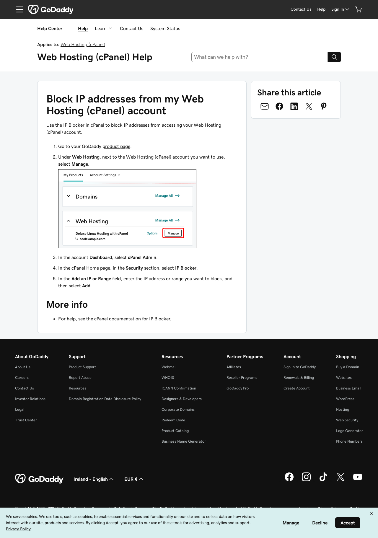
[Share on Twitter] (309, 106)
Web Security (347, 420)
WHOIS (168, 377)
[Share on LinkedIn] (294, 106)
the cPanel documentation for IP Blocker (128, 318)
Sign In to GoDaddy (300, 367)
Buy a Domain (347, 367)
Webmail (169, 367)
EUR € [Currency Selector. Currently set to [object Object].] (134, 478)
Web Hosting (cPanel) (83, 44)
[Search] (334, 57)
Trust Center (26, 420)
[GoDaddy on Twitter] (340, 480)
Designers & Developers (182, 399)
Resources (77, 388)
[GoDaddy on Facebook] (289, 480)
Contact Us (131, 28)
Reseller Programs (242, 377)
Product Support (82, 367)
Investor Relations (30, 399)
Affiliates (234, 367)
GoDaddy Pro (238, 388)
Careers (22, 377)
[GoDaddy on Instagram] (306, 480)
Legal (19, 409)
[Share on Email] (264, 106)
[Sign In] (341, 9)
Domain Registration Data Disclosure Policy (105, 399)
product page (116, 146)
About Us (22, 367)
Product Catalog (175, 431)
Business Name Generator (184, 441)
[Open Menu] (17, 9)
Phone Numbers (349, 441)
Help (83, 28)
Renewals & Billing (299, 377)
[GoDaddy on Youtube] (357, 480)
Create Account (297, 388)
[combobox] (259, 57)
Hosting (342, 409)
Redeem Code (173, 420)
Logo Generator (349, 431)
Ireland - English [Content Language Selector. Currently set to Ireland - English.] (94, 478)
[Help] (321, 9)
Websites (344, 377)
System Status (165, 28)
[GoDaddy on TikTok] (323, 480)
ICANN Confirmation (179, 388)
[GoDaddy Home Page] (39, 479)
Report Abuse (80, 377)
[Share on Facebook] (279, 106)
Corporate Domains (178, 409)
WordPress (345, 399)
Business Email (348, 388)
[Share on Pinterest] (323, 106)
